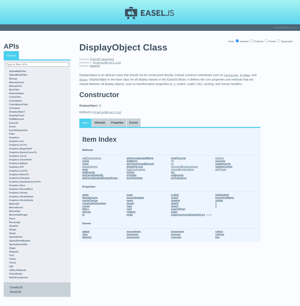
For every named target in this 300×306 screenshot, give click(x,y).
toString (219, 158)
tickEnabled (222, 194)
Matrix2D (14, 203)
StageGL (14, 251)
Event (12, 126)
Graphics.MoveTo (19, 174)
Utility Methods (17, 270)
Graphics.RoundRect (21, 189)
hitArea (86, 211)
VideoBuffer (16, 273)
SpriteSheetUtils (18, 244)
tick (217, 237)
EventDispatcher (18, 130)
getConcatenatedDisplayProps (100, 178)
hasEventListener (136, 169)
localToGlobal (135, 178)
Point (12, 218)
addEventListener (91, 158)
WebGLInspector (18, 277)
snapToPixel (178, 209)
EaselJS (13, 122)
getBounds (88, 172)
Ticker (12, 259)
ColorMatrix (15, 100)
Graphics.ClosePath (20, 159)
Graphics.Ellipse (18, 163)
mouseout (132, 234)
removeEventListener (182, 169)
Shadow (13, 225)
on (172, 163)
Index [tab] (85, 122)
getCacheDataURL (93, 175)
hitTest (130, 172)
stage (174, 211)
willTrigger (220, 169)
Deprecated (284, 41)
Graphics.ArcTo (18, 144)
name (130, 200)
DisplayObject (17, 111)
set (173, 172)
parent (130, 203)
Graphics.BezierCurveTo (23, 152)
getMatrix (132, 161)
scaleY (175, 197)
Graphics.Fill (16, 166)
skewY (175, 206)
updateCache (223, 163)
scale (130, 214)
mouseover (133, 237)
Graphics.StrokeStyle (21, 200)
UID (11, 266)
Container (14, 108)
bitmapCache (89, 197)
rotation (131, 211)
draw (85, 169)
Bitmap (13, 78)
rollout (219, 231)
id (83, 214)
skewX (175, 203)
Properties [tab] (117, 122)
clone (85, 163)
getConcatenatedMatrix (140, 158)
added (85, 231)
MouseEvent (16, 207)
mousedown (134, 231)
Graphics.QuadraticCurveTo (25, 181)
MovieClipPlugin (18, 214)
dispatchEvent (89, 166)
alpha (85, 194)
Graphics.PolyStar (19, 178)
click (85, 234)
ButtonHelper (16, 93)
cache (85, 161)
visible (219, 200)
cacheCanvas (90, 200)
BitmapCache (16, 82)
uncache (220, 161)
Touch (12, 262)
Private (270, 41)
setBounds (177, 175)
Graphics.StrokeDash (21, 196)
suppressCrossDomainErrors (188, 214)
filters (85, 209)
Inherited (242, 41)
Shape (12, 229)
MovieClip (14, 211)
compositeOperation (94, 203)
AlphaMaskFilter (18, 74)
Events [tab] (133, 122)
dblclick (86, 237)
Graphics (14, 137)
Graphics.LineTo (18, 170)
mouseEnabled (135, 197)
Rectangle (15, 222)
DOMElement (16, 119)
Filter (12, 133)
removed (176, 237)
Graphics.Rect (17, 185)
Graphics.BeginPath (20, 148)
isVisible (131, 175)
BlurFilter (14, 89)
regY (129, 209)
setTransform (179, 178)
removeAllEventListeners (184, 166)
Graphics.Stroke (18, 192)
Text (11, 255)
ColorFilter (15, 97)
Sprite (12, 233)
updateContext (223, 166)
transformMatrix (224, 197)
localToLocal (178, 158)
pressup (176, 234)
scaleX (175, 194)
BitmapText (15, 86)
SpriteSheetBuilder (20, 240)
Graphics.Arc (16, 141)
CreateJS (16, 287)
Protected (257, 41)
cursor (86, 206)
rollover (219, 234)
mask (130, 194)
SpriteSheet (15, 236)
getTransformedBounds (140, 163)
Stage (12, 248)
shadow (175, 200)
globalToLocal (135, 166)
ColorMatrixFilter (18, 104)
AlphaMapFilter (17, 71)
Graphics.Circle (18, 156)
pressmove (177, 231)
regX (129, 206)
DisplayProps (16, 115)
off (172, 161)
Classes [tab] (11, 55)
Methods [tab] (100, 122)
